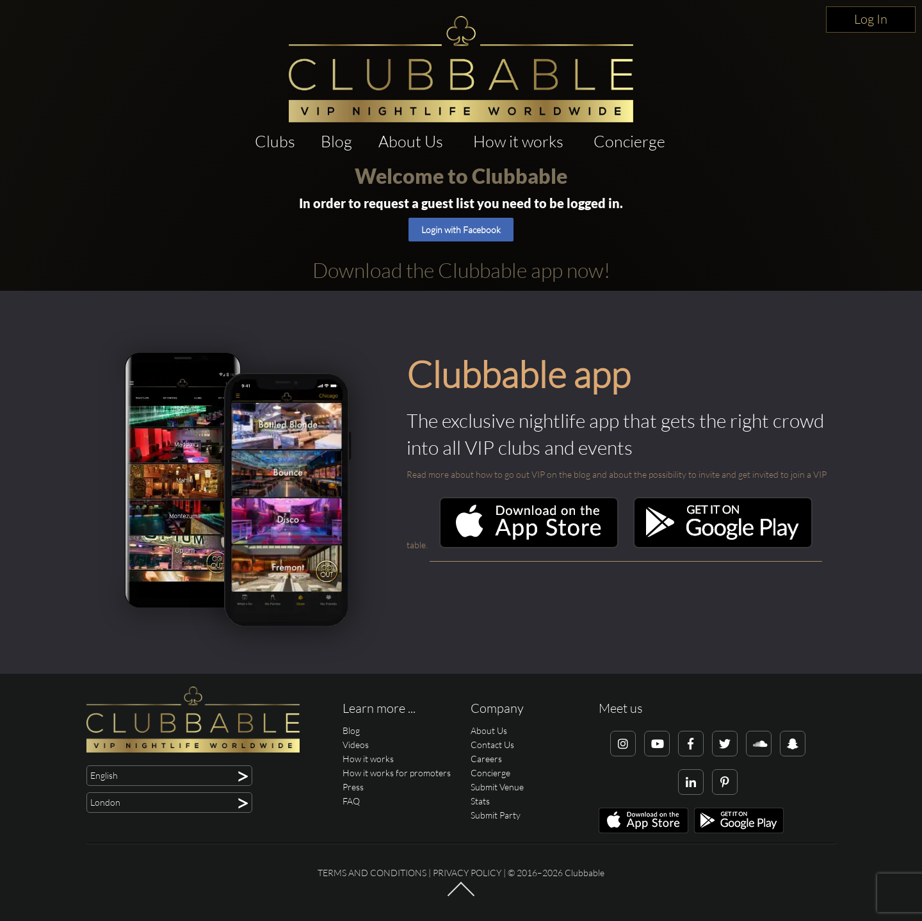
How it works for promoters (397, 772)
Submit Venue (497, 786)
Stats (480, 800)
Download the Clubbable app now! (461, 269)
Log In (870, 19)
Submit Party (496, 815)
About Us (410, 141)
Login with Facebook (461, 229)
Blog (336, 141)
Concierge (629, 141)
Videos (356, 744)
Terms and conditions (372, 872)
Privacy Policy (467, 872)
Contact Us (492, 744)
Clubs (275, 141)
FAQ (351, 800)
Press (353, 786)
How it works (518, 141)
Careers (486, 758)
